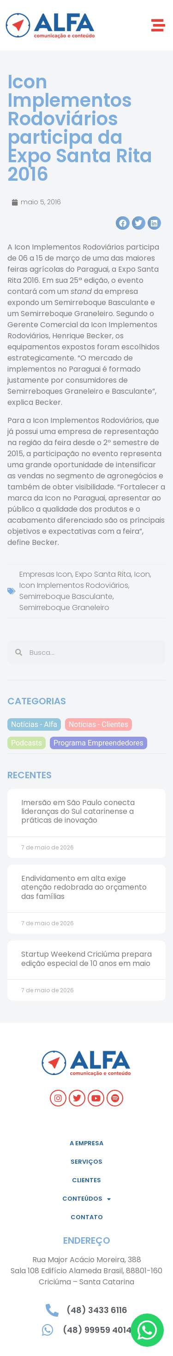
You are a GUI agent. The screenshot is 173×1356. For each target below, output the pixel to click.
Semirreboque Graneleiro (64, 607)
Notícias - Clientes (98, 724)
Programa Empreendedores (98, 743)
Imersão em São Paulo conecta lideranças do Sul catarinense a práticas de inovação (78, 811)
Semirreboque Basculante (66, 596)
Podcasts (26, 743)
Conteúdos (86, 1199)
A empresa (86, 1143)
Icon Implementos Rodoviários (73, 585)
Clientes (86, 1180)
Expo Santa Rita (103, 574)
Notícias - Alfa (34, 724)
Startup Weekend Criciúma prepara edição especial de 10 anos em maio (86, 958)
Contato (87, 1217)
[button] (158, 25)
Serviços (86, 1161)
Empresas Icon (45, 574)
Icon (142, 574)
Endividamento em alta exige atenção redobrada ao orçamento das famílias (84, 887)
